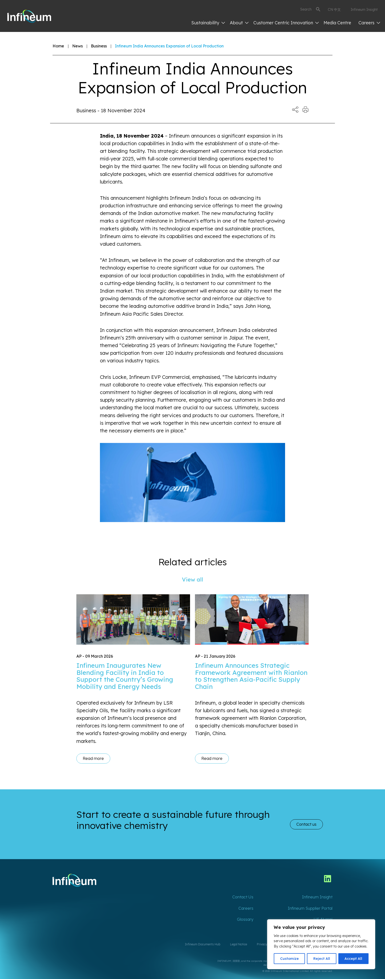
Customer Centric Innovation (286, 23)
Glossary (245, 919)
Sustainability (208, 23)
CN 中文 (334, 9)
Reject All (321, 958)
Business (99, 45)
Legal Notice (238, 944)
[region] (321, 944)
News (77, 45)
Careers (369, 23)
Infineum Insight (364, 9)
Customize (289, 958)
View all (192, 579)
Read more (93, 758)
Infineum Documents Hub (202, 944)
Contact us (306, 824)
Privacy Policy (266, 944)
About (239, 23)
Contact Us (242, 896)
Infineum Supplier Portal (310, 908)
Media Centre (337, 23)
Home (58, 45)
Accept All (353, 958)
